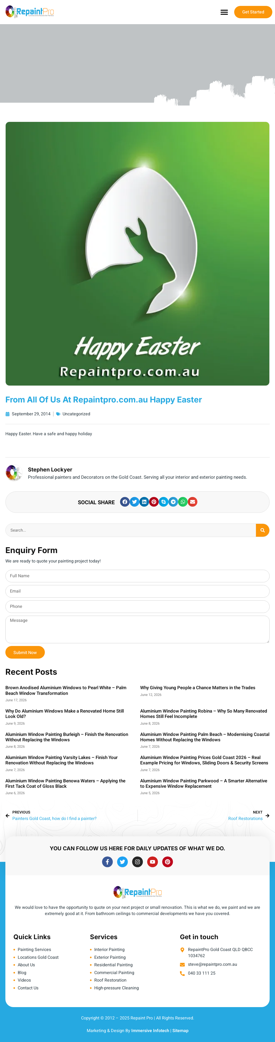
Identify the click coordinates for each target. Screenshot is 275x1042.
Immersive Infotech (150, 1031)
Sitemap (180, 1031)
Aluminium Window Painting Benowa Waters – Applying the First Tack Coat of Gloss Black (65, 784)
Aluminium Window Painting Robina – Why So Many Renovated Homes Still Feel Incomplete (203, 714)
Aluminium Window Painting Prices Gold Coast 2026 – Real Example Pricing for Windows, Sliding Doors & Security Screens (204, 760)
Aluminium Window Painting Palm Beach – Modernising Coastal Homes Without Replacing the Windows (204, 737)
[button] (224, 12)
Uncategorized (76, 414)
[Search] (262, 530)
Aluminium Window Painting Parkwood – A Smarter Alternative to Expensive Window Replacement (203, 784)
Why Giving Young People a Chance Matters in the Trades (197, 687)
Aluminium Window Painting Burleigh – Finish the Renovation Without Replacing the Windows (66, 737)
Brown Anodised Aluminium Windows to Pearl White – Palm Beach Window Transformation (65, 690)
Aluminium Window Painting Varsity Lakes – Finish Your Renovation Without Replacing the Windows (61, 760)
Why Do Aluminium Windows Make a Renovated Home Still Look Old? (64, 714)
